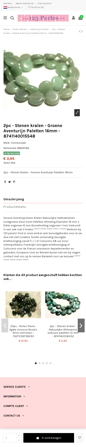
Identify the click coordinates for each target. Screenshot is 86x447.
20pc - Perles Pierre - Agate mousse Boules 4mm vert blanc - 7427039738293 (23, 331)
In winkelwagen (48, 437)
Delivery (7, 3)
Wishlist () (36, 7)
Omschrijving (13, 199)
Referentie (10, 148)
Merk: (7, 142)
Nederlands (13, 7)
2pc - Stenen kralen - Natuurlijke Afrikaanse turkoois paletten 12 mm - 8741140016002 (63, 331)
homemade (18, 142)
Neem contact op (25, 3)
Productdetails (14, 207)
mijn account (44, 3)
